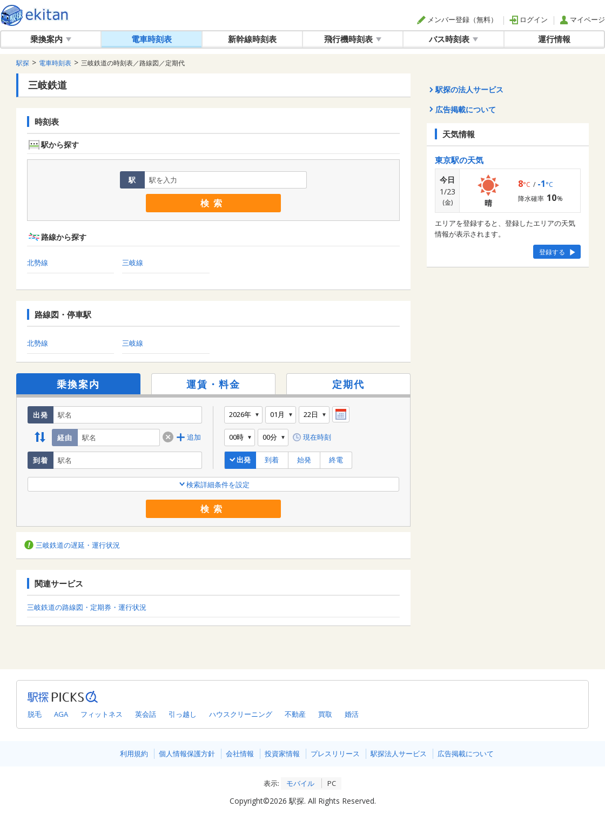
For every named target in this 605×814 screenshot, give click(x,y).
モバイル (300, 783)
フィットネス (101, 714)
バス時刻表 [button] (453, 38)
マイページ (582, 19)
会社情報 (240, 753)
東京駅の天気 (459, 159)
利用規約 (134, 753)
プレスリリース (335, 753)
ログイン (528, 19)
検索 (213, 203)
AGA (61, 714)
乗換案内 (78, 384)
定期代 (348, 384)
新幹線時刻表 (252, 38)
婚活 (352, 714)
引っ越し (183, 714)
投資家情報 (282, 753)
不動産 (295, 714)
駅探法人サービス (399, 753)
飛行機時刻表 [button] (352, 38)
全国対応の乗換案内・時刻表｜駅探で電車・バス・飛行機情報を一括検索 (35, 15)
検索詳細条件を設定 (214, 484)
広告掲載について (466, 753)
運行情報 (554, 38)
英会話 (145, 714)
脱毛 (35, 714)
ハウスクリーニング (240, 714)
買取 (325, 714)
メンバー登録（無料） (457, 19)
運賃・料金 (213, 384)
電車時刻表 (151, 38)
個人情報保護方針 (187, 753)
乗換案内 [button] (50, 38)
